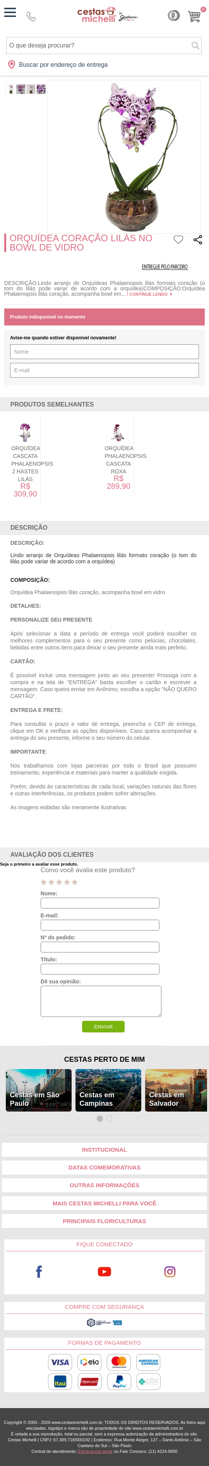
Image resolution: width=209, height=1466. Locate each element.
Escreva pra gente (95, 1451)
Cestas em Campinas (96, 1099)
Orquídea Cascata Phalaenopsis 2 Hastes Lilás (39, 463)
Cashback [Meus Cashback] (174, 15)
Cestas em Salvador (166, 1099)
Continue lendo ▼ (151, 294)
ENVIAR (103, 1027)
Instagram (170, 1271)
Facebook (38, 1271)
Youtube (104, 1271)
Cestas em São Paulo (34, 1099)
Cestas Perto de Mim (104, 1059)
